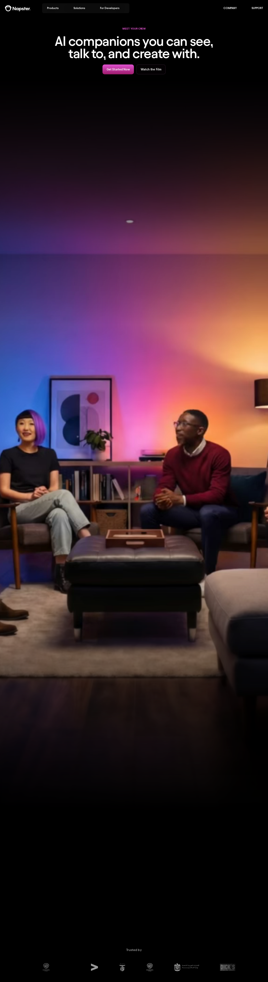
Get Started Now (118, 69)
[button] (55, 8)
